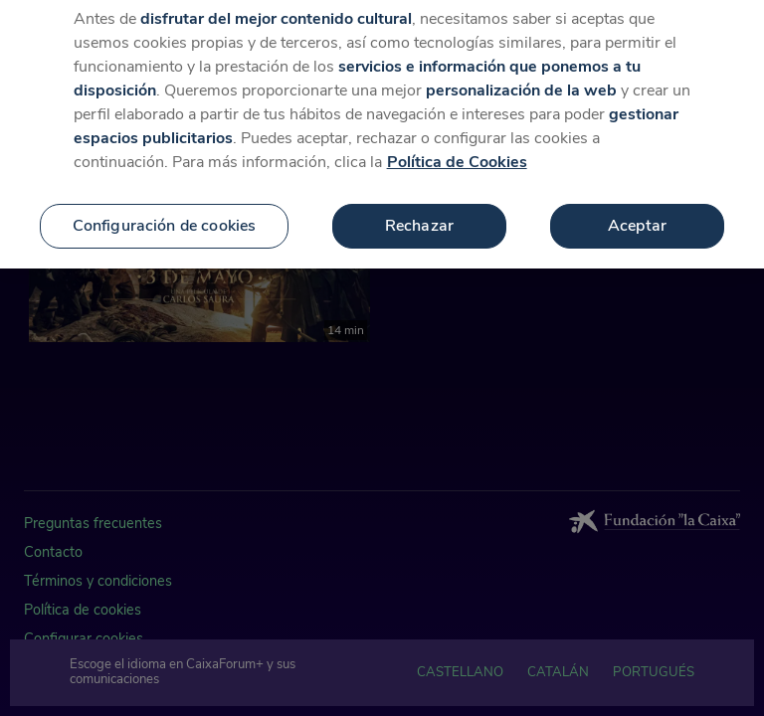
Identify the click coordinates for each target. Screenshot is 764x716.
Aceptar (637, 219)
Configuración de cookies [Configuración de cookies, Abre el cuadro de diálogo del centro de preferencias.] (165, 219)
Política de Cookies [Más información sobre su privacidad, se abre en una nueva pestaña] (457, 155)
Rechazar (419, 219)
